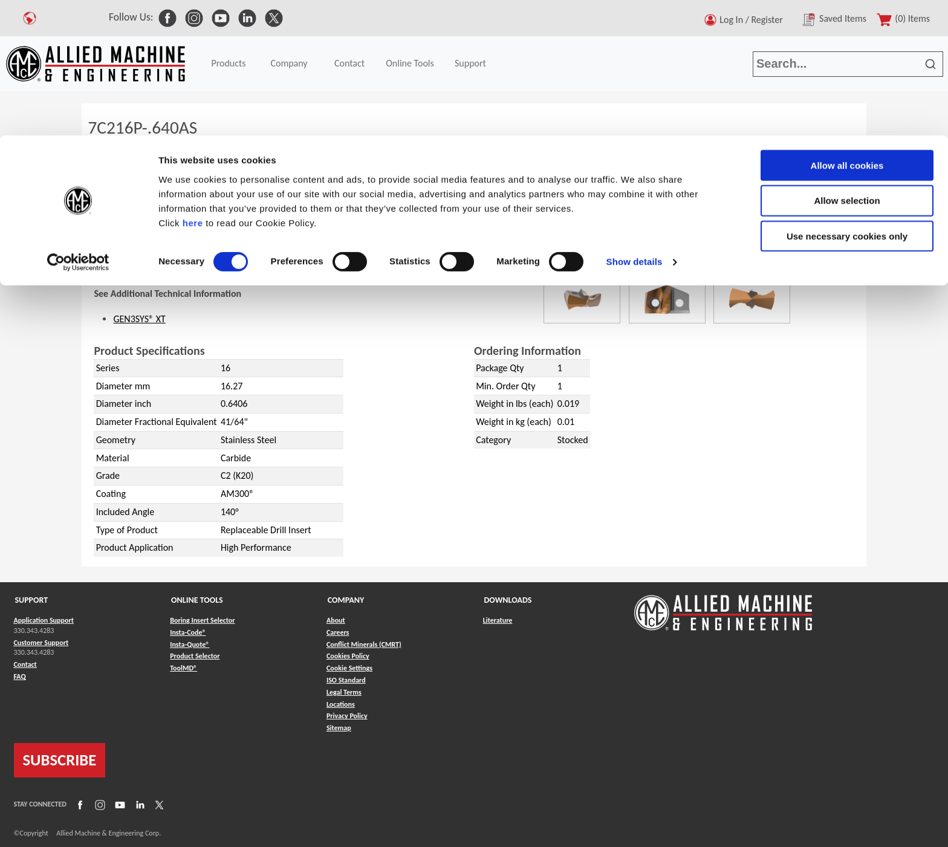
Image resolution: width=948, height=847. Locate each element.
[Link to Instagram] (98, 804)
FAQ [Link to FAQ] (20, 676)
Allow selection (847, 65)
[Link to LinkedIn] (138, 804)
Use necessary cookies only (847, 101)
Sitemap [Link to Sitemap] (338, 728)
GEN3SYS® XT (139, 319)
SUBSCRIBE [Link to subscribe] (60, 760)
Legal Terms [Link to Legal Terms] (344, 692)
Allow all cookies (847, 30)
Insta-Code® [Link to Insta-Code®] (188, 632)
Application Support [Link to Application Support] (44, 620)
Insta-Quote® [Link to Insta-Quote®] (189, 644)
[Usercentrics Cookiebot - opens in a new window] (78, 127)
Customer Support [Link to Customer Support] (41, 642)
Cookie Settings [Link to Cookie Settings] (349, 668)
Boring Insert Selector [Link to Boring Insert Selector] (202, 620)
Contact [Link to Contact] (25, 664)
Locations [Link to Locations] (340, 704)
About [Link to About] (335, 620)
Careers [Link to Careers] (337, 632)
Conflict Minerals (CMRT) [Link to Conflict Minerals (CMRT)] (363, 644)
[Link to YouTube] (118, 804)
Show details (634, 127)
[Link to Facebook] (79, 804)
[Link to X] (158, 804)
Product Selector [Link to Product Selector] (194, 656)
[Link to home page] (723, 606)
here (193, 87)
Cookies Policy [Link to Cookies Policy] (347, 656)
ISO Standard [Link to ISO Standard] (346, 680)
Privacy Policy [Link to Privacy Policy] (347, 716)
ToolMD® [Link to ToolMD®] (183, 668)
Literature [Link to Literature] (498, 620)
